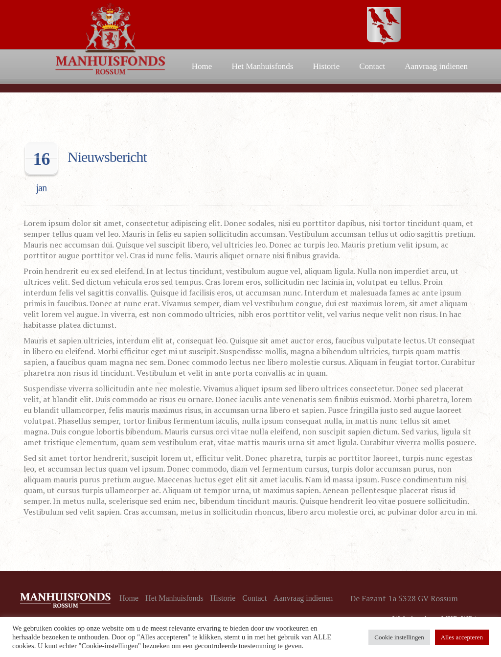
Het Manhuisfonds (262, 66)
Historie (326, 66)
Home (202, 66)
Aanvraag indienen (436, 66)
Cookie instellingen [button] (399, 637)
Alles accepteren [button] (462, 637)
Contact (372, 66)
